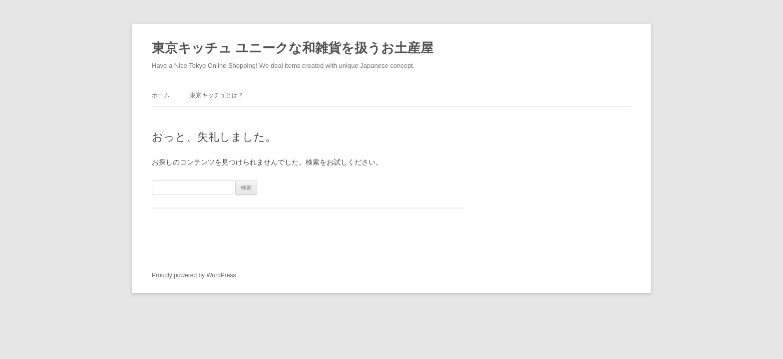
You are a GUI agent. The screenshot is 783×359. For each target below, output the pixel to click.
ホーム (161, 95)
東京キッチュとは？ (217, 95)
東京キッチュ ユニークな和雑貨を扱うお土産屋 (292, 47)
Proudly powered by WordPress (194, 275)
